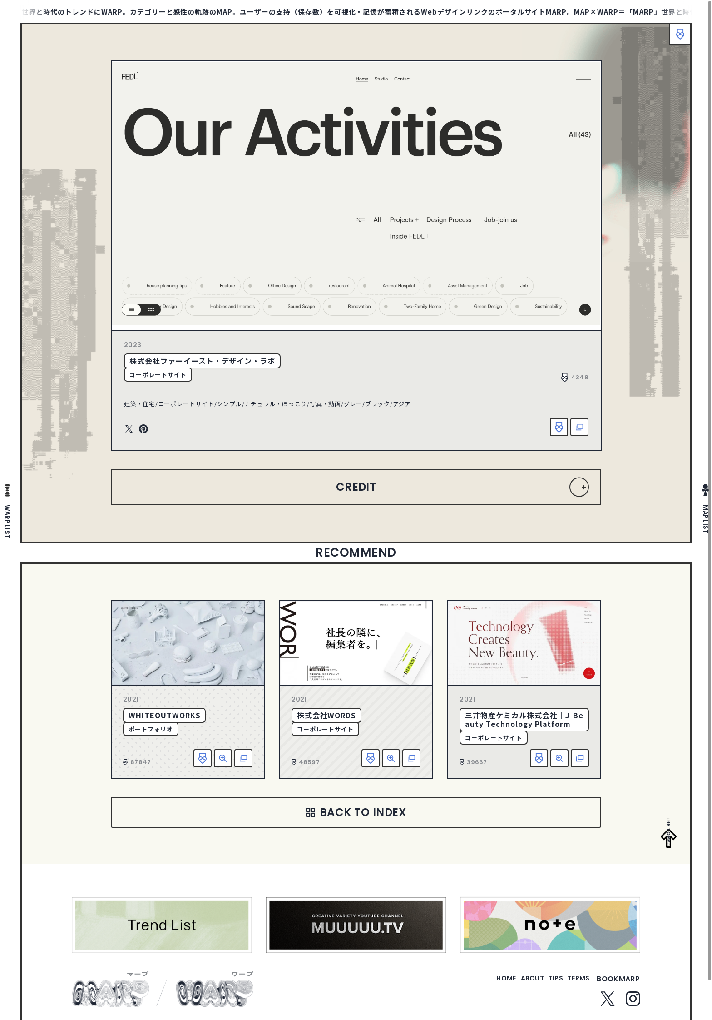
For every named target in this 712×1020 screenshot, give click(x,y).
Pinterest (143, 429)
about (514, 984)
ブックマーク (676, 39)
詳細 (223, 758)
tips (545, 984)
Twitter (129, 429)
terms (575, 984)
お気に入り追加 (559, 427)
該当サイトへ (579, 427)
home (480, 984)
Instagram (633, 1004)
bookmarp (618, 984)
